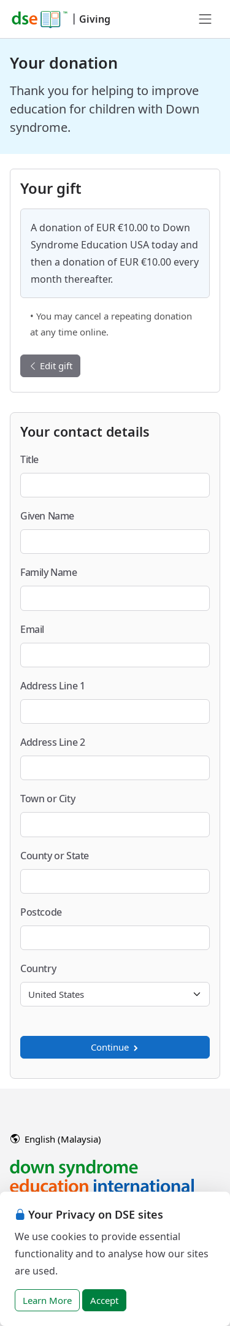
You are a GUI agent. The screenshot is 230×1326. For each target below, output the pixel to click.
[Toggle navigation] (205, 19)
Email (32, 629)
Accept (104, 1300)
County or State (54, 855)
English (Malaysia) (55, 1139)
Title (29, 459)
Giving (94, 19)
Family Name (48, 572)
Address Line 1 (52, 685)
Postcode (41, 912)
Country (38, 968)
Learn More (47, 1300)
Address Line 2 (52, 742)
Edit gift (50, 365)
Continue (115, 1047)
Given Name (47, 516)
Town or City (47, 798)
